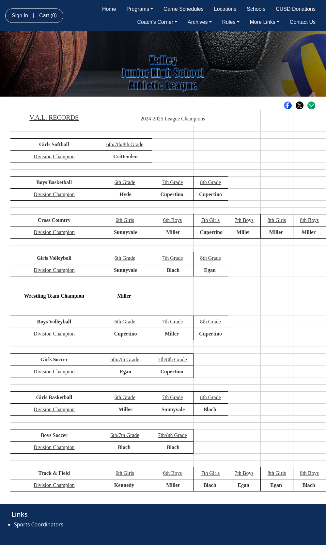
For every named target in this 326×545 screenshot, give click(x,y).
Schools (256, 9)
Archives (199, 22)
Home (109, 9)
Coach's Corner (157, 22)
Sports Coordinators (38, 524)
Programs (140, 9)
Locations (225, 9)
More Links (264, 22)
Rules (231, 22)
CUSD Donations (296, 9)
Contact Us (303, 22)
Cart (48, 15)
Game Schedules (183, 9)
